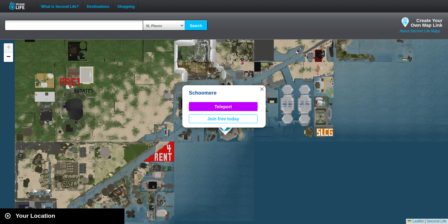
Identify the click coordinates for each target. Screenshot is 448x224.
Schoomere (203, 93)
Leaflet (415, 221)
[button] (262, 89)
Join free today (223, 118)
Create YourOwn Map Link (426, 23)
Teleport (223, 106)
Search (196, 26)
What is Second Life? (60, 5)
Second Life (20, 6)
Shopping (125, 5)
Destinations (98, 5)
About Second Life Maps (419, 31)
